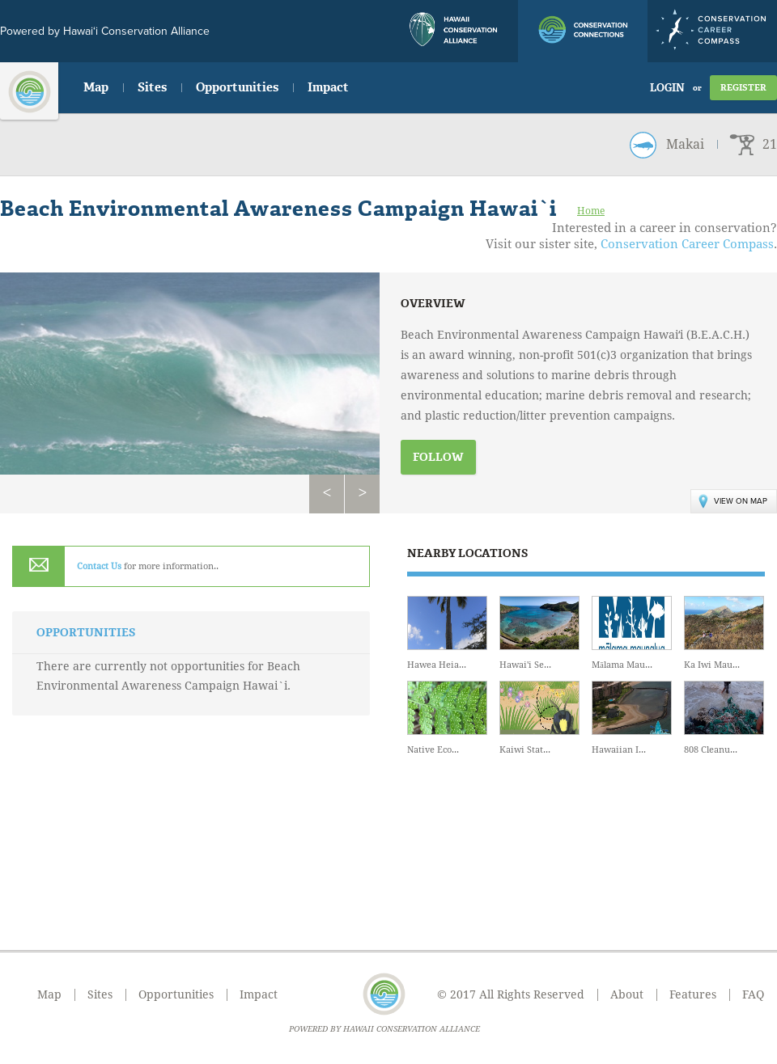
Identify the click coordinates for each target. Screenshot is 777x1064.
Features (692, 994)
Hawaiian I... (632, 718)
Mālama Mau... (632, 633)
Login (667, 88)
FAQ (753, 994)
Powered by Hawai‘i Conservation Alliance (105, 31)
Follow (438, 457)
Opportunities (237, 87)
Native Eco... (447, 718)
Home (591, 211)
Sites (152, 87)
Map (95, 87)
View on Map (732, 501)
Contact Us (99, 566)
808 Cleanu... (724, 718)
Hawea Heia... (447, 633)
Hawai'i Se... (539, 633)
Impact (328, 87)
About (626, 994)
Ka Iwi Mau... (724, 633)
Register (743, 88)
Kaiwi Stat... (539, 718)
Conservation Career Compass (687, 244)
